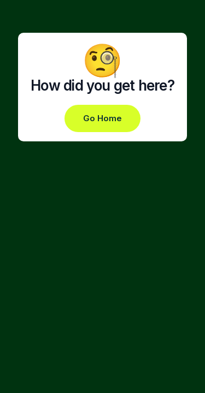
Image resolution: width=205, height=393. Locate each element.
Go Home (102, 118)
